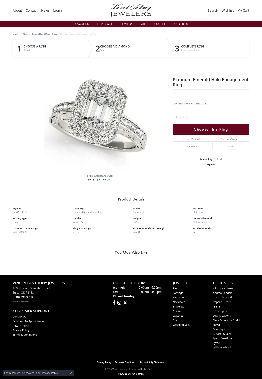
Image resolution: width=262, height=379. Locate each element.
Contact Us (19, 316)
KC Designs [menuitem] (220, 311)
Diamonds (81, 24)
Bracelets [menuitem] (178, 306)
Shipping (192, 145)
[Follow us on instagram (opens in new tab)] (119, 303)
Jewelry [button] (127, 24)
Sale (143, 24)
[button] (57, 10)
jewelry (16, 34)
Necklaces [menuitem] (179, 302)
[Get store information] (24, 301)
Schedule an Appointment (29, 321)
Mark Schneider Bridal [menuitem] (226, 320)
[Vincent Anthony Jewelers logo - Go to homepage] (131, 10)
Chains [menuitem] (177, 311)
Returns (231, 145)
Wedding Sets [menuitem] (181, 324)
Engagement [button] (105, 24)
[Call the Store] (23, 297)
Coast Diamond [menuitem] (222, 297)
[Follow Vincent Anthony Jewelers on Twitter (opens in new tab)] (125, 303)
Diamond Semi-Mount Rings (44, 34)
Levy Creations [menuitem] (222, 315)
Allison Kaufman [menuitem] (223, 288)
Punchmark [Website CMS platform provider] (138, 374)
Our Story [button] (181, 24)
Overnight (138, 212)
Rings (25, 34)
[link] (17, 10)
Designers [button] (160, 24)
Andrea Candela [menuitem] (222, 293)
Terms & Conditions (25, 334)
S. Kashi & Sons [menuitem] (222, 334)
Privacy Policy (21, 330)
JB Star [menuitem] (217, 306)
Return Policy (21, 325)
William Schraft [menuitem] (222, 347)
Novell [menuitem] (217, 324)
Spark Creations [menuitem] (222, 338)
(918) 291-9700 (99, 179)
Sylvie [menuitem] (216, 343)
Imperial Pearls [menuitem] (222, 302)
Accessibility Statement (152, 362)
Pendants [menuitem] (178, 297)
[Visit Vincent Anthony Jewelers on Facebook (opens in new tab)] (114, 303)
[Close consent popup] (71, 373)
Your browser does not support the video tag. (98, 115)
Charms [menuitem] (177, 320)
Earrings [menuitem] (178, 293)
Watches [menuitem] (178, 315)
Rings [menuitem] (176, 288)
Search (27, 50)
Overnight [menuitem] (219, 329)
